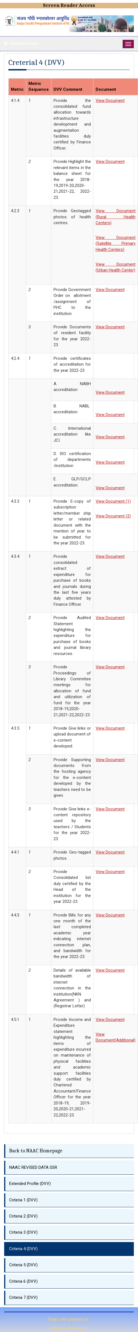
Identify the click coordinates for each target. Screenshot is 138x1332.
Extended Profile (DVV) (30, 1183)
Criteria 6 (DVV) (23, 1281)
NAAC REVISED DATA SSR (33, 1167)
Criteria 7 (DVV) (23, 1297)
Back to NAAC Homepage (35, 1151)
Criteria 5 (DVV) (23, 1264)
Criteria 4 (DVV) (23, 1248)
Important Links (24, 43)
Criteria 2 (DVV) (23, 1216)
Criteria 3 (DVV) (23, 1232)
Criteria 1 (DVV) (23, 1200)
